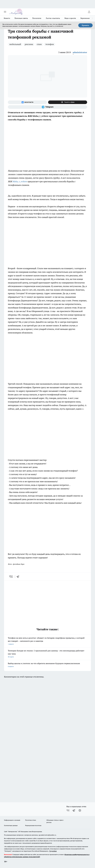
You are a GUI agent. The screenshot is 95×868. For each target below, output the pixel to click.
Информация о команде (12, 820)
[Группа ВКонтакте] (27, 102)
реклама (29, 44)
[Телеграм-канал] (47, 107)
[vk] (11, 576)
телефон (49, 44)
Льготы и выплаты (53, 18)
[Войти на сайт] (89, 11)
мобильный (15, 44)
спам (39, 44)
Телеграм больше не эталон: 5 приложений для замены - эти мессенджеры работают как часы (47, 653)
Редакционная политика (33, 825)
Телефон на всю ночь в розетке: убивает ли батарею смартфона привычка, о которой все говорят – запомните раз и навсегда (47, 641)
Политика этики (30, 820)
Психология (36, 18)
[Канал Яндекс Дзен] (67, 102)
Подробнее (53, 851)
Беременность (86, 18)
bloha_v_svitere (19, 181)
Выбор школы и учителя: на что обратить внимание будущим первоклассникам (47, 665)
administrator (80, 52)
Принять (85, 25)
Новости (7, 18)
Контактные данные (11, 825)
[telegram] (18, 576)
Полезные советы (21, 18)
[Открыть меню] (5, 11)
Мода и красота (70, 18)
